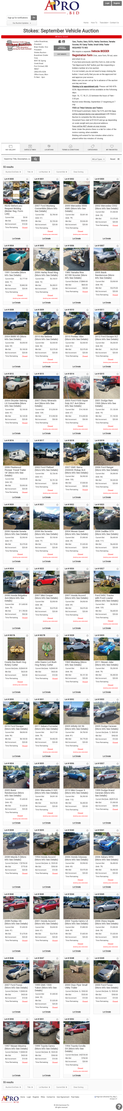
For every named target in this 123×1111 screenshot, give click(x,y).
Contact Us (114, 23)
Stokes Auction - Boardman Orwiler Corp (41, 55)
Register (117, 3)
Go (34, 18)
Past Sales (75, 1097)
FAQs (43, 1097)
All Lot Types (98, 159)
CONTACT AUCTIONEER (62, 47)
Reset (112, 159)
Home (86, 23)
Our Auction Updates (22, 23)
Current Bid (60, 172)
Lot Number (43, 172)
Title (29, 172)
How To (94, 23)
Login (107, 3)
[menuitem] (86, 23)
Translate (103, 23)
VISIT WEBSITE (61, 54)
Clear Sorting (78, 172)
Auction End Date (12, 172)
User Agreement (63, 1097)
